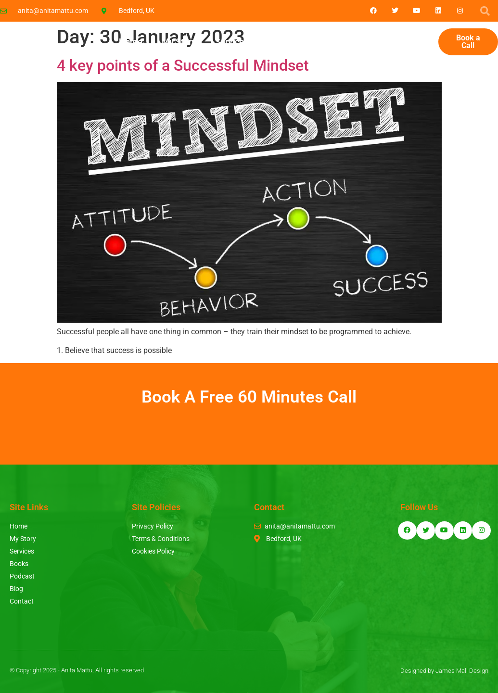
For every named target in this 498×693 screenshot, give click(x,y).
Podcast (327, 42)
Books (280, 42)
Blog (370, 42)
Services (231, 42)
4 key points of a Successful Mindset (183, 65)
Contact (413, 42)
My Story (179, 42)
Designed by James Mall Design (444, 670)
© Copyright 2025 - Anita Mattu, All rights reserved (77, 670)
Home (130, 42)
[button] (485, 11)
